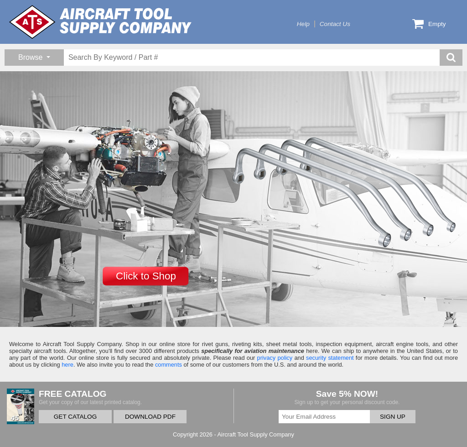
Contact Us (335, 24)
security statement (330, 357)
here (67, 364)
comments (168, 364)
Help (303, 24)
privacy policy (275, 357)
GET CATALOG (75, 416)
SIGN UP (392, 416)
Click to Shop (146, 276)
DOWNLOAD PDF (150, 416)
